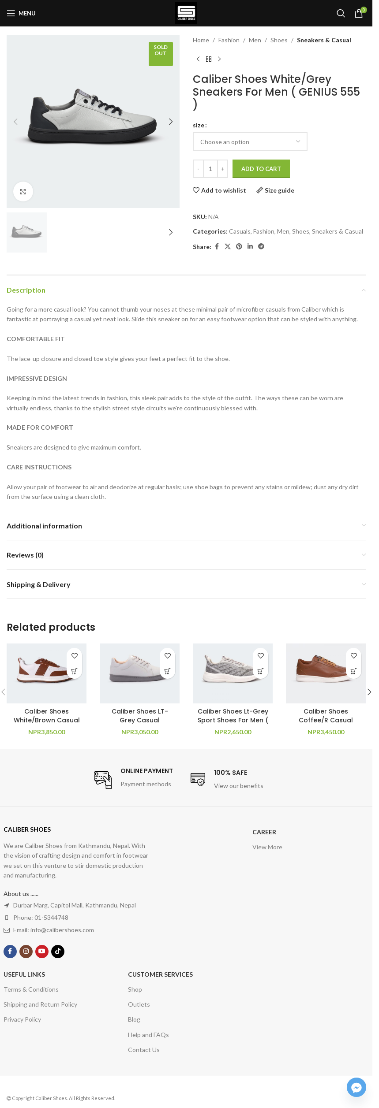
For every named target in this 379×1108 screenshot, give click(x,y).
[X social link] (227, 247)
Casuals (240, 231)
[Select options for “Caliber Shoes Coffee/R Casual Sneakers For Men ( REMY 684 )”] (353, 671)
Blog (134, 1019)
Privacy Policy (22, 1019)
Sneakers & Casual (324, 40)
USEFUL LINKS (24, 974)
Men (255, 40)
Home (201, 40)
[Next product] (219, 59)
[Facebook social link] (216, 247)
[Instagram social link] (26, 951)
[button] (15, 121)
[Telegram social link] (261, 247)
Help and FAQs (148, 1034)
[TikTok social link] (57, 951)
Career (264, 832)
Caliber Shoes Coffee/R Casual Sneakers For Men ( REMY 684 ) (325, 724)
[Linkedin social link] (250, 247)
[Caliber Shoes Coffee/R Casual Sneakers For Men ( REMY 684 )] (326, 673)
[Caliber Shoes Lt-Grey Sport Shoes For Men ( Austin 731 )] (233, 673)
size (198, 125)
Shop (135, 989)
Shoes (279, 40)
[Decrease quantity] (198, 169)
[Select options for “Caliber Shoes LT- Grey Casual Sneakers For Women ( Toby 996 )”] (167, 671)
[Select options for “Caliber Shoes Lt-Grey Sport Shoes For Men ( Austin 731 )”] (260, 671)
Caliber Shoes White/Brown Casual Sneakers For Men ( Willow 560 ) (47, 724)
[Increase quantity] (222, 169)
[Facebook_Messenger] (356, 1087)
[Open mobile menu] (21, 13)
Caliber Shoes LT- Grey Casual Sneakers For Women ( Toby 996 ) (140, 724)
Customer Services (160, 974)
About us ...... (21, 893)
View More (267, 847)
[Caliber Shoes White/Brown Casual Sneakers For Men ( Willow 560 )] (46, 673)
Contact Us (144, 1049)
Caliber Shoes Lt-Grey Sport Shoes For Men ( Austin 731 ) (233, 720)
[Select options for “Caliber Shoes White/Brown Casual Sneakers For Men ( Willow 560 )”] (74, 671)
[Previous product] (198, 59)
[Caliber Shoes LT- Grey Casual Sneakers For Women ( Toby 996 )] (140, 673)
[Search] (341, 13)
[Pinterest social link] (239, 247)
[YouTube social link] (42, 951)
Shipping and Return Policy (40, 1004)
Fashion (229, 40)
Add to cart (261, 168)
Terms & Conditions (31, 989)
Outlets (139, 1004)
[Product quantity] (210, 169)
